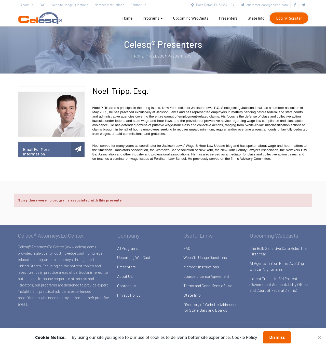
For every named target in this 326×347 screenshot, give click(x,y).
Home (127, 18)
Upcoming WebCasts (191, 18)
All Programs (127, 248)
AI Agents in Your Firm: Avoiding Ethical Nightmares (277, 266)
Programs (153, 18)
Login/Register (289, 18)
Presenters (228, 18)
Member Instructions (109, 5)
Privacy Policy (128, 295)
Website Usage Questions (69, 5)
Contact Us (138, 5)
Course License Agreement (206, 276)
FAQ (42, 5)
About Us (26, 5)
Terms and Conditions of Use (207, 285)
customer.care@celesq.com (264, 5)
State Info (256, 18)
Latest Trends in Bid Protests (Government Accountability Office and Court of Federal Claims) (279, 284)
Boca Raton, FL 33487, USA (213, 5)
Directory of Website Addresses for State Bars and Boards (210, 307)
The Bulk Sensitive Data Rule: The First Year (278, 251)
